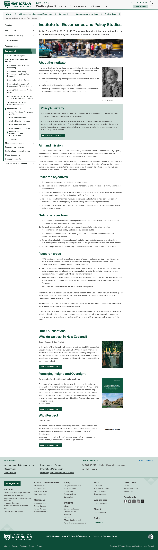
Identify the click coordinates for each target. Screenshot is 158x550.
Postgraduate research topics (17, 151)
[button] (33, 25)
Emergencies (12, 483)
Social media (130, 497)
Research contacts (13, 159)
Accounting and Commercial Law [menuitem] (19, 465)
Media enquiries (40, 488)
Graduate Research (11, 503)
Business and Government (14, 495)
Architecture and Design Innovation (17, 492)
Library (66, 506)
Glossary (32, 546)
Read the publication (49, 366)
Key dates (68, 514)
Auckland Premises (41, 512)
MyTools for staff (100, 491)
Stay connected (100, 512)
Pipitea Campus (40, 506)
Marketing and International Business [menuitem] (57, 472)
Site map (15, 546)
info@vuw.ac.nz (91, 469)
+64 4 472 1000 (68, 536)
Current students (11, 41)
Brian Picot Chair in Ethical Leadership (18, 66)
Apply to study (140, 6)
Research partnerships (14, 147)
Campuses (39, 500)
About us (8, 25)
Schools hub (68, 497)
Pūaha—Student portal (72, 520)
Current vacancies (100, 503)
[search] (151, 2)
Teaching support (100, 494)
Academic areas (11, 46)
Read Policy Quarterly (51, 135)
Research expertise (131, 488)
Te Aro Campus (40, 509)
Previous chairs (110, 14)
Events (126, 486)
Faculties (8, 489)
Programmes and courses (73, 486)
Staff (145, 2)
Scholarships (69, 491)
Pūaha (133, 2)
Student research (12, 155)
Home (9, 14)
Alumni (97, 509)
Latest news (130, 482)
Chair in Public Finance (17, 125)
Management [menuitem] (10, 472)
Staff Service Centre (101, 488)
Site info (7, 546)
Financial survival (70, 512)
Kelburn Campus (40, 503)
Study (67, 482)
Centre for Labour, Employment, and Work (21, 113)
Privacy (39, 546)
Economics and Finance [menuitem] (51, 465)
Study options (10, 30)
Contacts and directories (46, 482)
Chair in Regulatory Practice (19, 128)
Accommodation (70, 494)
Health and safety (40, 494)
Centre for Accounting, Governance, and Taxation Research (18, 74)
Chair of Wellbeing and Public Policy (19, 91)
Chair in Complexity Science (19, 80)
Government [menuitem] (9, 469)
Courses (67, 517)
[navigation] (151, 6)
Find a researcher (40, 491)
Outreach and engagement (16, 163)
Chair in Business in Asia (18, 118)
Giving (97, 518)
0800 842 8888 (110, 536)
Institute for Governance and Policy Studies (16, 134)
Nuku (139, 2)
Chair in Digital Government (19, 121)
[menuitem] (7, 546)
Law (5, 508)
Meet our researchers (14, 143)
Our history (15, 139)
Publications (128, 491)
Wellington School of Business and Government (35, 14)
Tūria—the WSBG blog (14, 35)
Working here (100, 500)
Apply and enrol (70, 488)
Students (68, 502)
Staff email (98, 486)
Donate (98, 522)
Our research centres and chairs (87, 14)
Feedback (23, 546)
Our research (63, 14)
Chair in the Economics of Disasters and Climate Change (19, 85)
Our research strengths (15, 55)
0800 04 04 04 (91, 465)
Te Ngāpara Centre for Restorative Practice (16, 103)
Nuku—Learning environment (75, 523)
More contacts (145, 460)
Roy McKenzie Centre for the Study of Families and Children (20, 97)
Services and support (72, 509)
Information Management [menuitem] (51, 469)
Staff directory (39, 486)
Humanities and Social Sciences (16, 506)
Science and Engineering (13, 511)
